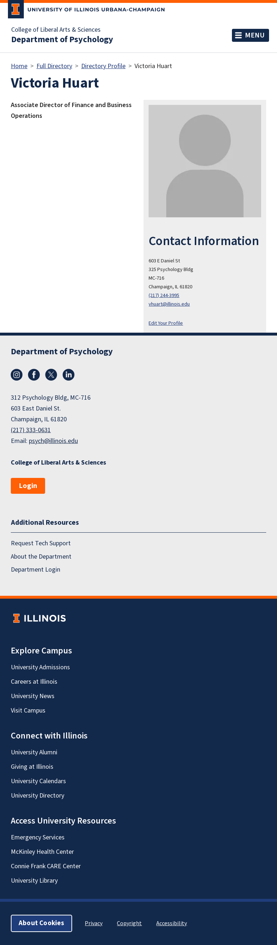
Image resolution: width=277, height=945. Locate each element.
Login (28, 486)
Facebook (34, 375)
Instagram (17, 375)
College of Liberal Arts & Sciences (56, 30)
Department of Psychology (62, 39)
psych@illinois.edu (53, 440)
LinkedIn (68, 375)
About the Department (41, 556)
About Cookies (41, 923)
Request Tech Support (41, 543)
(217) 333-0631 (31, 430)
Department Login (35, 569)
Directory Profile (103, 66)
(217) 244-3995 (164, 295)
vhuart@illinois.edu (169, 304)
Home (19, 66)
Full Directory (54, 66)
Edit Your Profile (166, 323)
